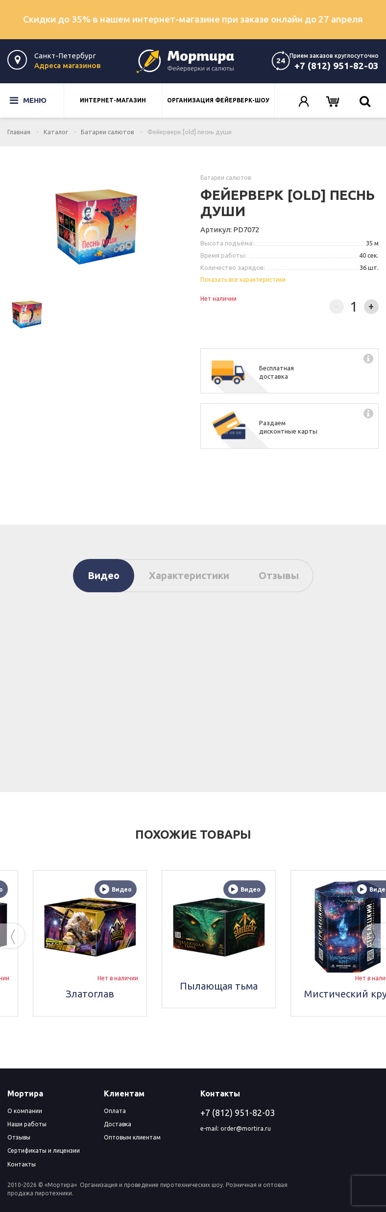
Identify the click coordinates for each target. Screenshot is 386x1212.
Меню (22, 100)
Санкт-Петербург (65, 55)
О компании (24, 1111)
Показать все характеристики (243, 279)
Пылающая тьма (288, 986)
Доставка (117, 1124)
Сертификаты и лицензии (43, 1150)
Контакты (21, 1164)
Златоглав (159, 993)
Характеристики (189, 575)
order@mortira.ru (245, 1128)
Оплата (115, 1111)
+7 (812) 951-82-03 (336, 65)
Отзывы (279, 575)
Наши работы (27, 1124)
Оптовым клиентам (132, 1137)
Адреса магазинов (67, 65)
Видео (104, 575)
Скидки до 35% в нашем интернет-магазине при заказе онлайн (193, 19)
